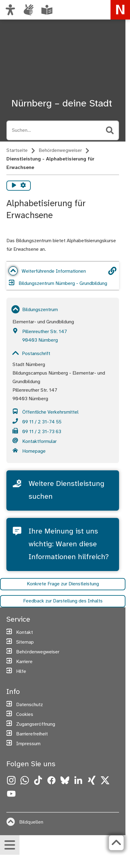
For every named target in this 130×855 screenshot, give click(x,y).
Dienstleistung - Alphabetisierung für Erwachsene (50, 163)
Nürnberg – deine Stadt (61, 104)
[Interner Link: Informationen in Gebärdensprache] (29, 10)
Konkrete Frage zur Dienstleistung (63, 584)
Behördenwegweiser (60, 150)
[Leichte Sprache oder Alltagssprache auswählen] (47, 10)
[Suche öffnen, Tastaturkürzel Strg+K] (57, 130)
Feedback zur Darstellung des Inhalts (63, 601)
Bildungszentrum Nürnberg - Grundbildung (58, 283)
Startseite (17, 150)
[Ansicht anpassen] (10, 10)
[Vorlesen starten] (14, 185)
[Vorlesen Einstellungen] (23, 185)
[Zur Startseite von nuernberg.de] (120, 10)
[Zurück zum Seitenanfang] (116, 842)
